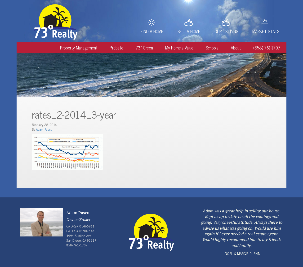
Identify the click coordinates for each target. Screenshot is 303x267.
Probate (116, 47)
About (236, 47)
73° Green (144, 47)
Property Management (79, 47)
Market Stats (265, 31)
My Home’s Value (179, 47)
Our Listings (226, 31)
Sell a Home (189, 31)
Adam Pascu (44, 129)
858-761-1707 (77, 245)
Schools (212, 47)
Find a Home (152, 31)
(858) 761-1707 (266, 47)
